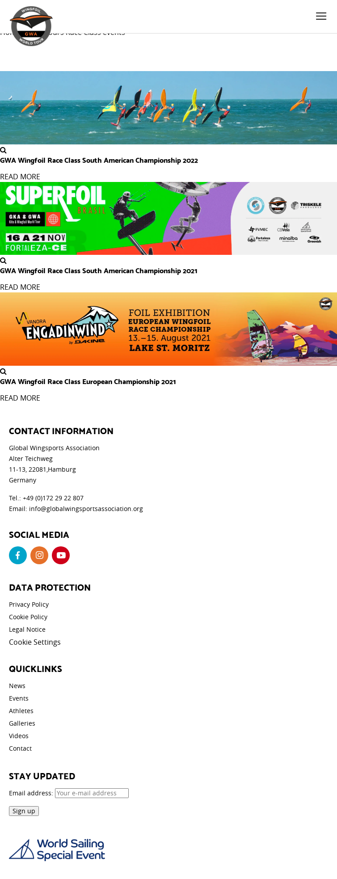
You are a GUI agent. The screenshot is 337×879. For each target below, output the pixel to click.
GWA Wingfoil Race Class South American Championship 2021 (98, 270)
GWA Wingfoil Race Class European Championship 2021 (88, 381)
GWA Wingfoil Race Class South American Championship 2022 (99, 159)
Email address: (69, 793)
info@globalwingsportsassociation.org (86, 508)
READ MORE (20, 177)
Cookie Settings (35, 642)
